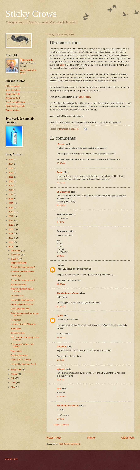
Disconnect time (18, 333)
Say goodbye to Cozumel (22, 304)
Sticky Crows (31, 13)
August (14, 374)
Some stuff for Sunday (21, 359)
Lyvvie (60, 315)
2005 (11, 246)
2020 (11, 181)
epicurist (61, 369)
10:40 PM (61, 396)
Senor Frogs (84, 97)
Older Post (127, 437)
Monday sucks (17, 295)
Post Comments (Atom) (69, 444)
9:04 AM (60, 419)
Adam (59, 172)
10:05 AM (61, 163)
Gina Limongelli (13, 94)
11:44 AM (61, 337)
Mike (59, 389)
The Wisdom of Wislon (67, 293)
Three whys (16, 276)
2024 (11, 164)
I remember (16, 320)
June (13, 382)
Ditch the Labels (13, 90)
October (15, 259)
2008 (11, 233)
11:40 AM (61, 284)
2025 (11, 159)
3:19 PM (60, 222)
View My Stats (11, 459)
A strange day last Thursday (23, 324)
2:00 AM (60, 256)
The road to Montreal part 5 (23, 267)
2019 (11, 185)
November (16, 254)
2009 (11, 229)
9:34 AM (60, 379)
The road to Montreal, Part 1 (23, 364)
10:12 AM (61, 183)
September (16, 369)
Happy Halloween (18, 262)
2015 (11, 203)
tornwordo (28, 60)
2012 (11, 216)
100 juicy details (13, 86)
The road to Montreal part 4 (23, 280)
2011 (11, 220)
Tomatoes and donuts (15, 106)
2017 (11, 194)
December (16, 250)
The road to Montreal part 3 (23, 300)
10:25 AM (61, 306)
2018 (11, 190)
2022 (11, 172)
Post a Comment (61, 425)
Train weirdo (16, 351)
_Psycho (61, 144)
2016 (11, 198)
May (13, 387)
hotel (61, 65)
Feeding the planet (19, 355)
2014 (11, 207)
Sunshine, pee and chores (22, 271)
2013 (11, 212)
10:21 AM (61, 205)
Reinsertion (16, 328)
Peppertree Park (13, 98)
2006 (11, 242)
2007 (11, 238)
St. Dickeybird (63, 192)
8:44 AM (60, 360)
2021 (11, 177)
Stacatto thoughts (18, 284)
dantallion (61, 346)
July (13, 378)
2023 (11, 168)
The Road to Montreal (15, 102)
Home (91, 437)
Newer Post (53, 437)
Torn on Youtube (13, 110)
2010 (11, 225)
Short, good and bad (20, 309)
